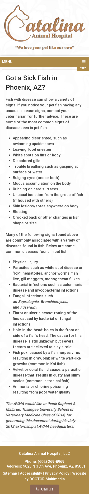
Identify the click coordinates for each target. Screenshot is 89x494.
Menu (7, 61)
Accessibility (31, 473)
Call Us (44, 489)
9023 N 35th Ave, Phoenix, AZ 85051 (54, 466)
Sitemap (10, 473)
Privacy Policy (57, 473)
